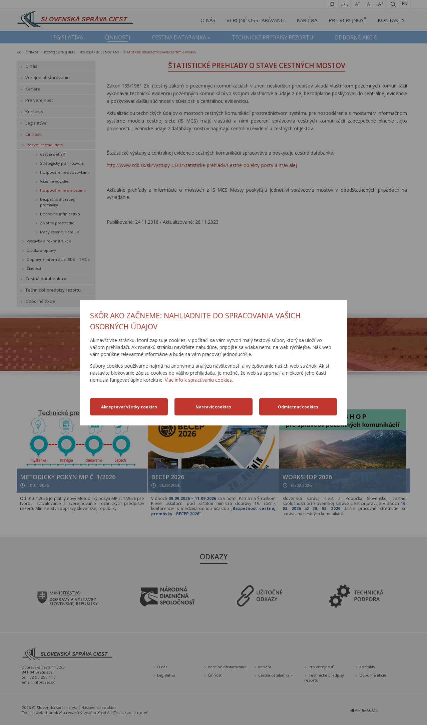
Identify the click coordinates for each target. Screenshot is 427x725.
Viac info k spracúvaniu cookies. (199, 380)
